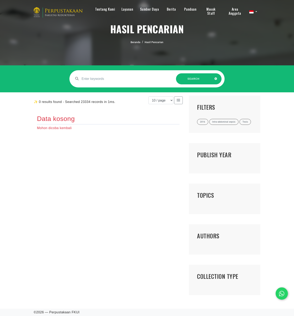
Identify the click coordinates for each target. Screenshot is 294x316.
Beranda (135, 42)
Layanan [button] (127, 9)
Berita (171, 9)
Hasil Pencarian (154, 42)
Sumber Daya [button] (149, 9)
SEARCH (193, 80)
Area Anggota (235, 11)
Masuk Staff (211, 11)
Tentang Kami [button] (105, 9)
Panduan (190, 9)
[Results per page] (160, 100)
